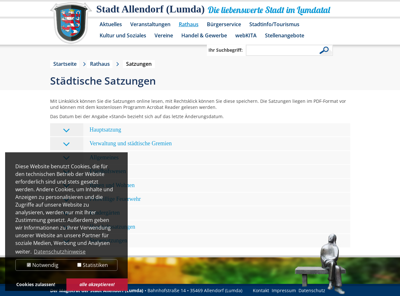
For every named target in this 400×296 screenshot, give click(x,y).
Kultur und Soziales (123, 35)
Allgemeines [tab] (91, 158)
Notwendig (42, 265)
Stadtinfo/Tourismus (274, 24)
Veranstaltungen (150, 24)
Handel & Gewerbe (204, 35)
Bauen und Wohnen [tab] (99, 185)
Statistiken (92, 265)
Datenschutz (311, 290)
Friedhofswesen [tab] (94, 171)
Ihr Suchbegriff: (225, 50)
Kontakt (261, 290)
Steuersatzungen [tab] (95, 241)
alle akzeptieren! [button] (97, 284)
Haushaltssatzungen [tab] (99, 227)
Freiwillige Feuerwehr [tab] (102, 199)
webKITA (246, 35)
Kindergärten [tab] (91, 213)
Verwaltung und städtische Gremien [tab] (117, 144)
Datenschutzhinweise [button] (60, 251)
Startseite (65, 63)
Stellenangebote (284, 35)
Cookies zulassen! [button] (35, 284)
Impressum (284, 290)
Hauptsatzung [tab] (92, 130)
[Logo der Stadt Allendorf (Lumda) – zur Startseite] (71, 26)
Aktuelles (111, 24)
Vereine (164, 35)
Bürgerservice (224, 24)
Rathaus (189, 24)
